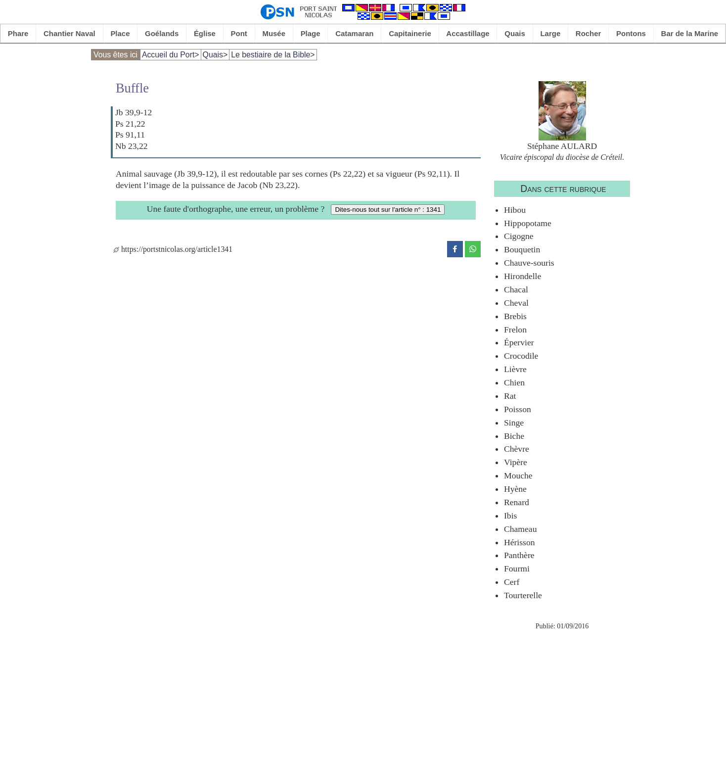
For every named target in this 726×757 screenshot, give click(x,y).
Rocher (588, 33)
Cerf (511, 582)
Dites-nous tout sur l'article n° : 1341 (388, 209)
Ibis (510, 515)
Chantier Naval (69, 33)
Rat (510, 396)
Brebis (515, 316)
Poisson (517, 409)
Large (550, 33)
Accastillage (467, 33)
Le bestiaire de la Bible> (273, 54)
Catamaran (354, 33)
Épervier (519, 342)
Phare (18, 33)
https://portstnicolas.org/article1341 (172, 249)
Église (205, 33)
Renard (516, 502)
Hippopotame (527, 223)
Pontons (631, 33)
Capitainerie (410, 33)
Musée (273, 33)
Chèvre (516, 449)
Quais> (215, 54)
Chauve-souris (529, 263)
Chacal (516, 289)
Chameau (520, 529)
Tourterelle (523, 595)
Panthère (519, 555)
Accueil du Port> (170, 54)
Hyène (515, 489)
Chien (514, 382)
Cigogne (519, 236)
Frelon (515, 329)
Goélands (162, 33)
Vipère (515, 462)
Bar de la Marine (690, 33)
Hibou (515, 210)
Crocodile (521, 356)
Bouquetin (522, 249)
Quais (514, 33)
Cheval (516, 303)
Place (120, 33)
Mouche (518, 475)
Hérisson (519, 542)
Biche (514, 436)
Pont (239, 33)
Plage (310, 33)
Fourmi (517, 568)
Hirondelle (522, 276)
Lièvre (515, 369)
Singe (514, 422)
